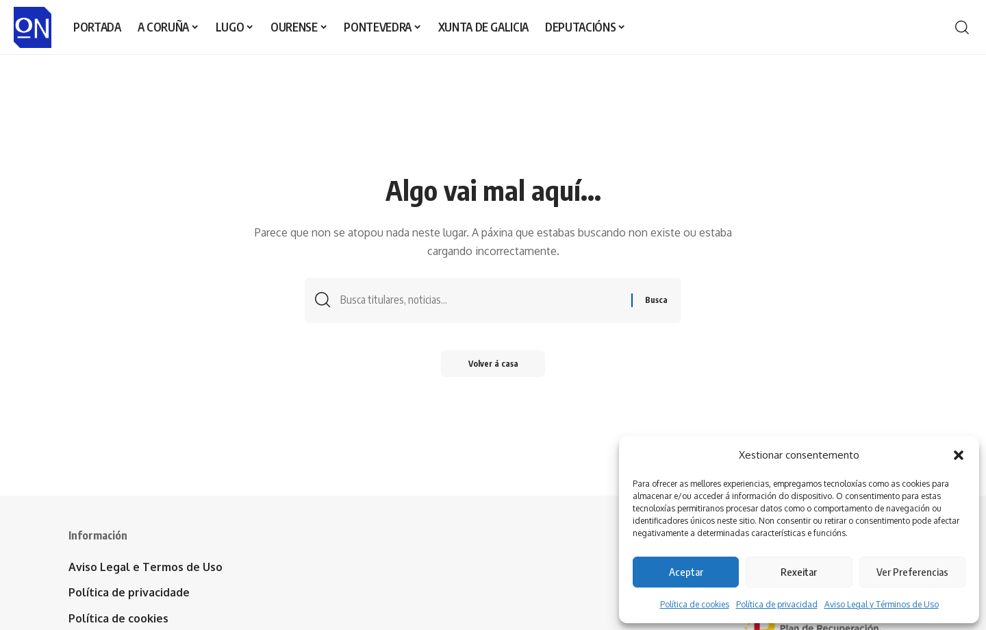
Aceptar (686, 572)
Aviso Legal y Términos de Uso (881, 604)
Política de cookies (694, 604)
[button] (958, 455)
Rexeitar (799, 572)
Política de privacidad (777, 604)
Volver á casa (493, 364)
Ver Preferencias (912, 572)
